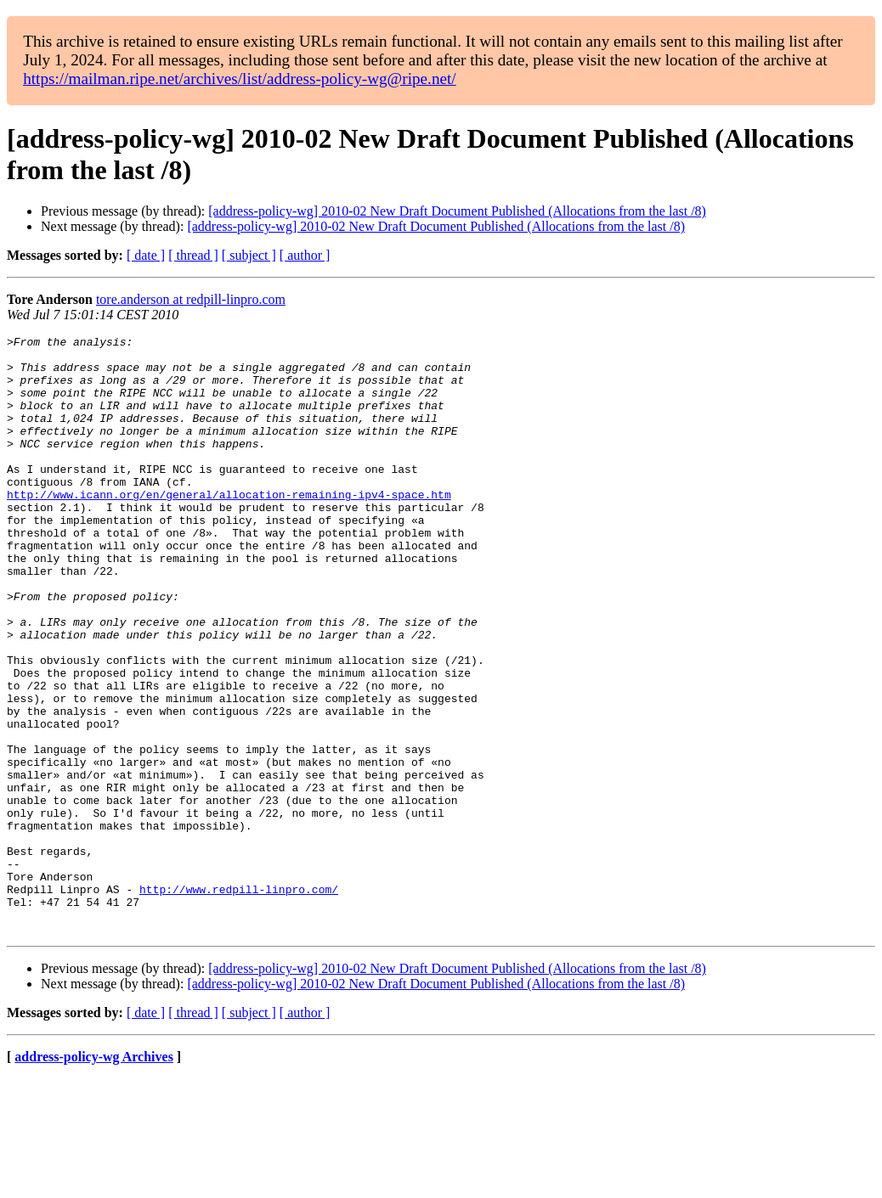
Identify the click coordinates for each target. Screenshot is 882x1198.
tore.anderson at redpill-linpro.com (191, 299)
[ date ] (146, 255)
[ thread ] (193, 255)
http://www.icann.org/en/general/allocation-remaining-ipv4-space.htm (229, 527)
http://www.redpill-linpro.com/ (238, 1001)
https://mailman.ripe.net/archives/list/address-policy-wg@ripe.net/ (239, 78)
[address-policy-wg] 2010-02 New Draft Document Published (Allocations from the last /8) (457, 211)
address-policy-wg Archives (93, 1176)
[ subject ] (249, 255)
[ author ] (305, 255)
